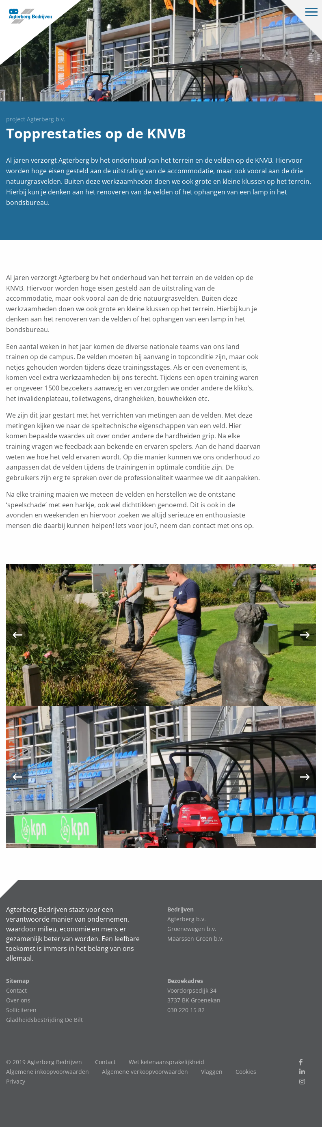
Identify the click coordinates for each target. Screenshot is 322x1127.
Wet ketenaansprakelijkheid (166, 1062)
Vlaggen (212, 1071)
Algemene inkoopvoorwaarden (47, 1071)
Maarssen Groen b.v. (195, 938)
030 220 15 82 (186, 1010)
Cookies (246, 1071)
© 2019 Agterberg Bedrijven (44, 1062)
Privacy (15, 1081)
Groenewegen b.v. (191, 929)
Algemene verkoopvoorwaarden (145, 1071)
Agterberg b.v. (186, 919)
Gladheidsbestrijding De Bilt (44, 1020)
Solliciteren (21, 1010)
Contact (16, 990)
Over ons (18, 1000)
